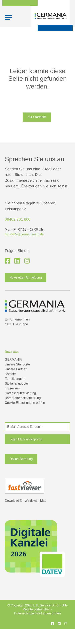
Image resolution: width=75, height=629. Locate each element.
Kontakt (10, 374)
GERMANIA (13, 359)
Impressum (13, 388)
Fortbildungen (14, 378)
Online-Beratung (21, 459)
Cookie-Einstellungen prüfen (25, 402)
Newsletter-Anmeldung (25, 277)
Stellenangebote (16, 383)
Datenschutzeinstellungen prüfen (37, 613)
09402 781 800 (17, 219)
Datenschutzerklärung (20, 393)
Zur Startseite (37, 117)
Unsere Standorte (17, 364)
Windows (31, 500)
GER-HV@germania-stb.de (24, 234)
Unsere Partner (16, 369)
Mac (43, 500)
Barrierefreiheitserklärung (23, 398)
